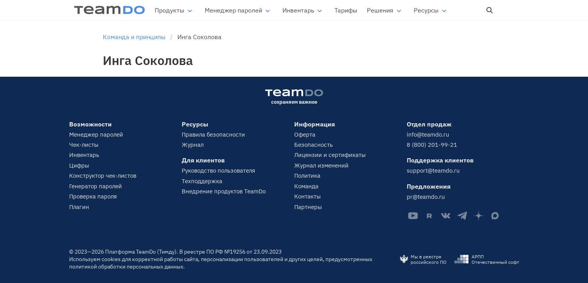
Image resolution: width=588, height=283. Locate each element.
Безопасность (313, 144)
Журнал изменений (321, 165)
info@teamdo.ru (428, 134)
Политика (307, 175)
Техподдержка (202, 181)
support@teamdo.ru (433, 170)
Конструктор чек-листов (102, 175)
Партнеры (308, 207)
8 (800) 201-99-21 (432, 144)
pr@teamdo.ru (426, 196)
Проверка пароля (93, 196)
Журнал (193, 144)
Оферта (304, 134)
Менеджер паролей (233, 10)
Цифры (79, 165)
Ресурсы (426, 10)
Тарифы (345, 10)
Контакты (307, 196)
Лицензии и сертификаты (330, 155)
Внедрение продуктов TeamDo (224, 191)
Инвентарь (298, 10)
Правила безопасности (213, 134)
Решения (380, 10)
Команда (306, 186)
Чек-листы (83, 144)
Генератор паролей (95, 186)
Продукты (169, 10)
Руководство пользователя (218, 170)
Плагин (79, 207)
